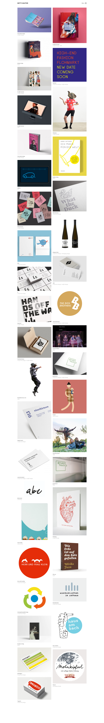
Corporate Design (57, 84)
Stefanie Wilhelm (56, 348)
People (54, 414)
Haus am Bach (55, 645)
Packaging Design (66, 253)
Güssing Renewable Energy (22, 612)
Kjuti (18, 263)
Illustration (55, 416)
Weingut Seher (56, 252)
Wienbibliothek (56, 602)
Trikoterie (55, 133)
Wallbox (18, 188)
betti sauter (22, 3)
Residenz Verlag (20, 643)
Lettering (19, 499)
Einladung (55, 536)
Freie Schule (19, 542)
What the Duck (55, 212)
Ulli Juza (54, 574)
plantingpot (19, 673)
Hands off (19, 323)
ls (17, 292)
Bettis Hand (19, 498)
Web (61, 45)
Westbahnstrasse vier (21, 397)
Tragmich (19, 701)
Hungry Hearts (20, 440)
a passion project (56, 453)
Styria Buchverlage (21, 33)
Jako (54, 283)
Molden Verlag (20, 63)
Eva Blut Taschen (56, 44)
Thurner (54, 684)
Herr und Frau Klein (21, 581)
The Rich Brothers (56, 321)
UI (18, 189)
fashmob (54, 83)
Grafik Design (20, 35)
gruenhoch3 (55, 376)
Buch (18, 64)
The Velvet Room (20, 359)
